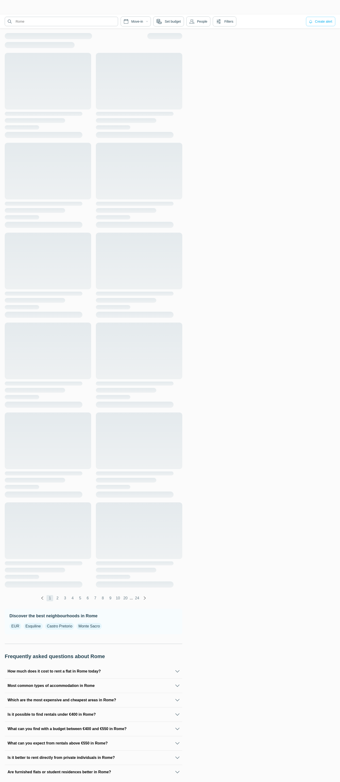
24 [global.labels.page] (137, 598)
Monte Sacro (89, 626)
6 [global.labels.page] (88, 598)
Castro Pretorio (59, 626)
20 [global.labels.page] (125, 598)
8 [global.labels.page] (103, 598)
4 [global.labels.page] (73, 598)
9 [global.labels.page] (110, 598)
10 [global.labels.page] (118, 598)
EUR (15, 626)
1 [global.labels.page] (50, 598)
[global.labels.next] (144, 598)
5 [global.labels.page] (80, 598)
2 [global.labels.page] (57, 598)
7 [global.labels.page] (95, 598)
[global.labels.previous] (42, 598)
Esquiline (33, 626)
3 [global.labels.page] (65, 598)
